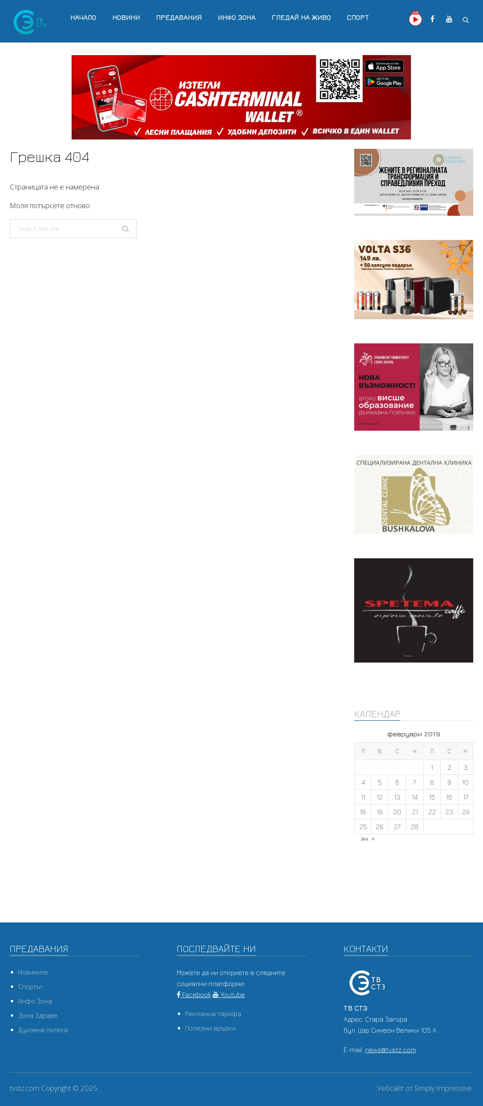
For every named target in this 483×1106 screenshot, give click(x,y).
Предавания (179, 17)
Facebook (194, 994)
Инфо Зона (236, 17)
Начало (83, 17)
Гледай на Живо (301, 17)
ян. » (368, 838)
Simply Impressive (443, 1088)
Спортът (30, 986)
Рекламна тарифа (213, 1013)
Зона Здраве (38, 1015)
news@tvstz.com (390, 1049)
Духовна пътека (43, 1030)
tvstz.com (24, 1088)
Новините (33, 972)
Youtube (229, 994)
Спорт (358, 17)
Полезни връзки (210, 1028)
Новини (126, 17)
